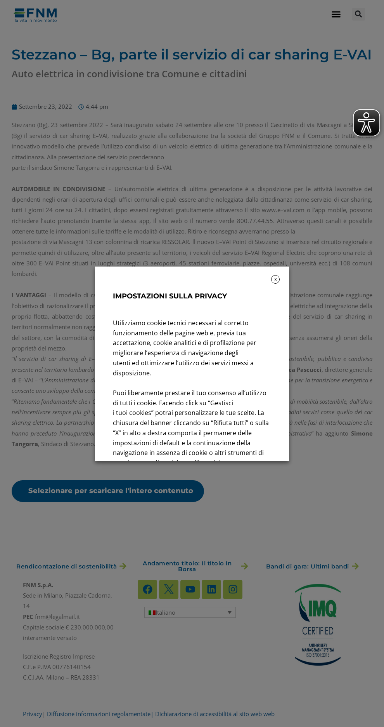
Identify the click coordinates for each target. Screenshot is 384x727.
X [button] (275, 279)
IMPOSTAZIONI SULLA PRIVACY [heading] (170, 296)
